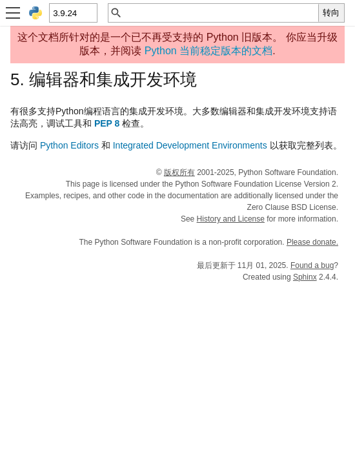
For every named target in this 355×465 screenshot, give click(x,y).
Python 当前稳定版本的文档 (208, 50)
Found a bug (312, 265)
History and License (231, 218)
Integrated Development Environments (190, 145)
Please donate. (312, 242)
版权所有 (179, 172)
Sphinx (305, 277)
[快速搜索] (220, 13)
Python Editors (69, 145)
